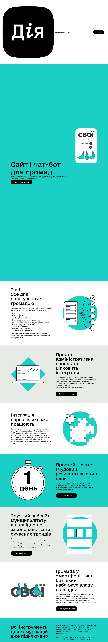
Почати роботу (66, 495)
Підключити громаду (22, 182)
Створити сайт (21, 553)
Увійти (99, 32)
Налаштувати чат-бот (66, 609)
